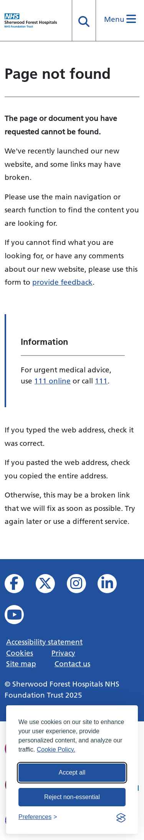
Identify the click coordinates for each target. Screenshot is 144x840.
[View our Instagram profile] (81, 585)
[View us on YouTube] (19, 616)
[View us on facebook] (19, 585)
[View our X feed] (50, 585)
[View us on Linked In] (112, 585)
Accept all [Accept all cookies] (72, 772)
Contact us (72, 663)
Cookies (19, 652)
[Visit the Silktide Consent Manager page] (121, 817)
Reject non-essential (72, 797)
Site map (21, 663)
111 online (52, 380)
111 (101, 380)
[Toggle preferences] (37, 817)
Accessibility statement (44, 641)
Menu (120, 19)
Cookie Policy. (56, 749)
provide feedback (62, 282)
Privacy (63, 652)
